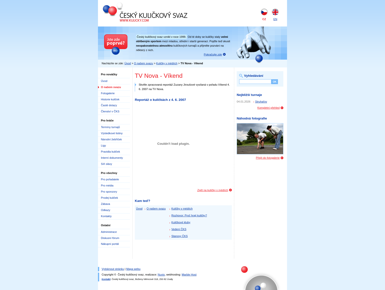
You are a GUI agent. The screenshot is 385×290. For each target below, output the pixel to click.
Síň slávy (106, 163)
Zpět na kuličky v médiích (212, 190)
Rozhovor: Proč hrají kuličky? (189, 215)
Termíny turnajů (110, 127)
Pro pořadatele (110, 179)
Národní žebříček (111, 139)
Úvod (127, 63)
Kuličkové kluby (180, 222)
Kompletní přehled (268, 107)
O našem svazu (143, 63)
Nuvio (161, 274)
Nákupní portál (110, 243)
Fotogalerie (108, 93)
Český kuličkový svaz (125, 4)
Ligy (103, 145)
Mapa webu (133, 268)
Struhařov (261, 101)
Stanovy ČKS (179, 236)
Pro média (107, 185)
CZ (264, 19)
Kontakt (106, 279)
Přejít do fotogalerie (268, 157)
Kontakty (106, 216)
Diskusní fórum (110, 238)
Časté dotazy (109, 105)
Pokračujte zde (213, 54)
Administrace (109, 231)
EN (275, 19)
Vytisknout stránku (113, 268)
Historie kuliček (110, 99)
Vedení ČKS (178, 229)
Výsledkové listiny (112, 133)
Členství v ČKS (110, 111)
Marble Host (189, 274)
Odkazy (105, 210)
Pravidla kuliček (110, 151)
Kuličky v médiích (166, 63)
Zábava (105, 203)
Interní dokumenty (112, 157)
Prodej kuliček (109, 197)
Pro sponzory (109, 191)
